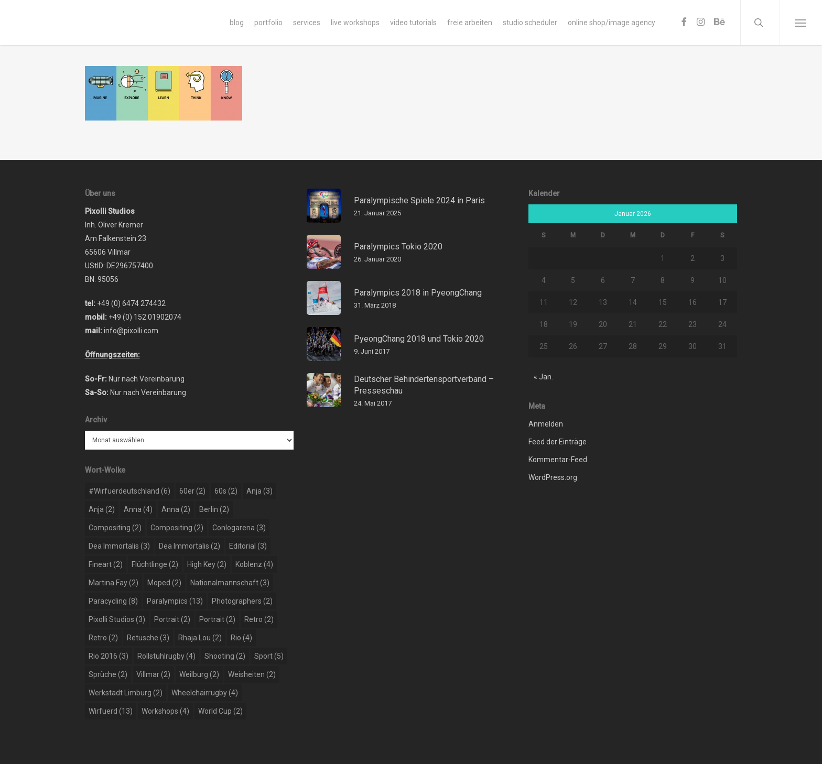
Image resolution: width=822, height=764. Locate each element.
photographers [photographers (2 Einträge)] (242, 601)
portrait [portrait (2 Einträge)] (172, 619)
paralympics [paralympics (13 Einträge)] (175, 601)
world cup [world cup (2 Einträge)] (220, 711)
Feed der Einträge (557, 442)
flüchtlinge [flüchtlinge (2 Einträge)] (155, 564)
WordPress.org (552, 477)
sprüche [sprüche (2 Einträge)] (108, 674)
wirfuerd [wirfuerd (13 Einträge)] (111, 711)
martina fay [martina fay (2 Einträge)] (113, 583)
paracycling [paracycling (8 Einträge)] (113, 601)
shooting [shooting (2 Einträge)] (224, 656)
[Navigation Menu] (801, 22)
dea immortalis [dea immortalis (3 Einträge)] (119, 546)
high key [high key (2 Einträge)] (206, 564)
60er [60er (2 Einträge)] (192, 491)
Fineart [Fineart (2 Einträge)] (106, 564)
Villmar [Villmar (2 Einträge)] (153, 674)
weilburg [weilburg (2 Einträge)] (199, 674)
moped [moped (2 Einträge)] (164, 583)
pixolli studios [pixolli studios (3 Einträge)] (117, 619)
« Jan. (543, 377)
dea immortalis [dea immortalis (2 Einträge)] (189, 546)
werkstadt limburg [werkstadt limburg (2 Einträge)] (126, 693)
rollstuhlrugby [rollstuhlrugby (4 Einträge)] (166, 656)
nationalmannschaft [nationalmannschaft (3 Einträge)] (229, 583)
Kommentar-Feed (557, 459)
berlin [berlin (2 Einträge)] (214, 509)
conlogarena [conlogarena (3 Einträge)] (239, 527)
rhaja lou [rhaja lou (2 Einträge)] (200, 638)
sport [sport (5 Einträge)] (269, 656)
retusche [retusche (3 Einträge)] (148, 638)
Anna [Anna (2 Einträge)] (175, 509)
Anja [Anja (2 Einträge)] (102, 509)
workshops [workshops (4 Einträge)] (165, 711)
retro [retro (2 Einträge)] (259, 619)
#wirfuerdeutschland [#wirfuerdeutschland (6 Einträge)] (129, 491)
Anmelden (545, 424)
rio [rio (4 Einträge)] (241, 638)
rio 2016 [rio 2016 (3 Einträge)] (108, 656)
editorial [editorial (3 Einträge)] (248, 546)
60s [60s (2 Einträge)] (225, 491)
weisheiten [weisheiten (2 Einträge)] (252, 674)
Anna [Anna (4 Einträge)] (138, 509)
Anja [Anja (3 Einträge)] (259, 491)
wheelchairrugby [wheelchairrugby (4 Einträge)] (204, 693)
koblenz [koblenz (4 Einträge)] (254, 564)
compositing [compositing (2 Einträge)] (115, 527)
